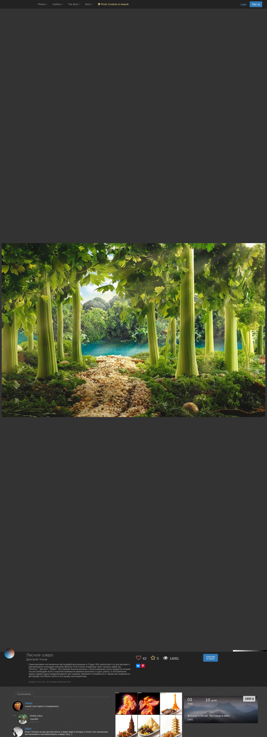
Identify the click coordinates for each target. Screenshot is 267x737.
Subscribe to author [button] (210, 658)
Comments (24, 694)
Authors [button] (58, 4)
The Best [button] (74, 4)
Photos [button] (43, 4)
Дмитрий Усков (36, 659)
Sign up (256, 4)
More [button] (89, 4)
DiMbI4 (28, 728)
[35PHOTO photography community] (18, 4)
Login (243, 4)
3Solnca (28, 703)
